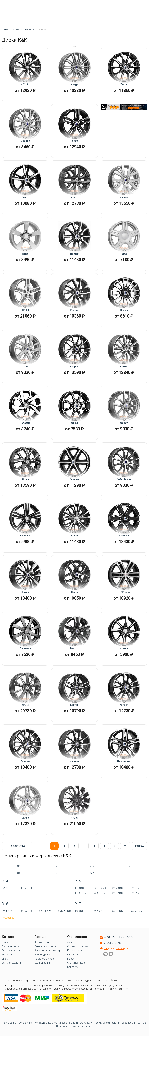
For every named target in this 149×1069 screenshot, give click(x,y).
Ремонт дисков (42, 992)
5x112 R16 (45, 948)
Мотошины (8, 992)
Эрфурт (74, 86)
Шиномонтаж (42, 979)
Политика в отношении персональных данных (120, 1060)
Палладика (123, 794)
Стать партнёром (77, 1000)
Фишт (25, 204)
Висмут (74, 676)
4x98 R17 (79, 948)
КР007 (74, 854)
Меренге (74, 794)
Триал (25, 263)
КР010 (123, 381)
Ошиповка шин (42, 1000)
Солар (25, 854)
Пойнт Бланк (124, 499)
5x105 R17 (99, 948)
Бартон (74, 735)
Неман (124, 322)
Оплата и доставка (77, 984)
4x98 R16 (7, 948)
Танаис (74, 145)
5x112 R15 (117, 930)
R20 (91, 910)
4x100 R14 (26, 925)
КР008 (25, 322)
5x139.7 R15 (137, 930)
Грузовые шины (10, 984)
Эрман (25, 617)
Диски (5, 996)
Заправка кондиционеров (48, 988)
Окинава (74, 499)
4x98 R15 (79, 925)
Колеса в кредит (76, 988)
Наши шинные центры (116, 985)
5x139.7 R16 (64, 948)
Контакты (72, 1004)
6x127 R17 (136, 948)
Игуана (124, 676)
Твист (124, 86)
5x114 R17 (117, 948)
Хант (25, 381)
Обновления (25, 1060)
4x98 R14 (7, 925)
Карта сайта (9, 1060)
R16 (91, 903)
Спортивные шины (12, 988)
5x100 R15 (99, 930)
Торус (124, 263)
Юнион (74, 617)
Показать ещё (17, 883)
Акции (70, 979)
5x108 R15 (117, 925)
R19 (55, 910)
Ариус (74, 204)
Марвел (123, 204)
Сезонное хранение (45, 984)
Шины (5, 979)
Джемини (25, 676)
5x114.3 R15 (137, 925)
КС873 (74, 558)
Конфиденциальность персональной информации (63, 1060)
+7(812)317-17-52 (118, 975)
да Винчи (25, 558)
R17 (128, 903)
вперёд (139, 883)
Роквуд (74, 322)
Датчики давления (12, 1000)
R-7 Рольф (124, 617)
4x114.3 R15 (100, 925)
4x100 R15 (80, 930)
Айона (25, 499)
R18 (18, 910)
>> (125, 883)
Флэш (74, 440)
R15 (55, 903)
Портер (74, 263)
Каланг (124, 735)
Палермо (25, 440)
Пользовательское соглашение (74, 1063)
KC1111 (25, 86)
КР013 (25, 735)
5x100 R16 (26, 948)
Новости (72, 996)
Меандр (25, 145)
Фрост (124, 440)
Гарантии (72, 992)
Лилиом (25, 794)
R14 (18, 903)
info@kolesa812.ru (114, 980)
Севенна (124, 558)
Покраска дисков (44, 996)
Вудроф (74, 381)
